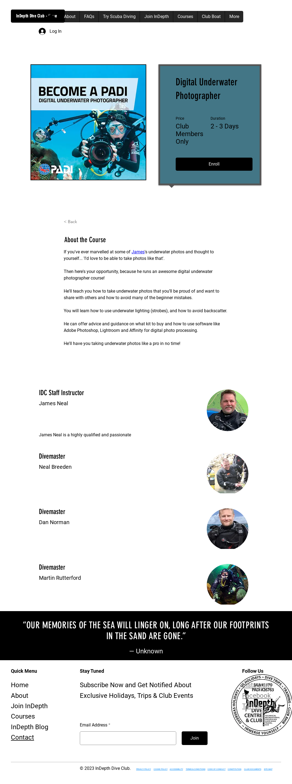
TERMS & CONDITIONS (195, 769)
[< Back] (79, 221)
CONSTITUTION (234, 769)
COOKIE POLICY (161, 769)
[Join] (195, 738)
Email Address (93, 725)
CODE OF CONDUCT (217, 769)
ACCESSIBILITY (176, 769)
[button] (51, 16)
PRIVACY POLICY (143, 769)
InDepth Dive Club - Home (36, 16)
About (19, 695)
